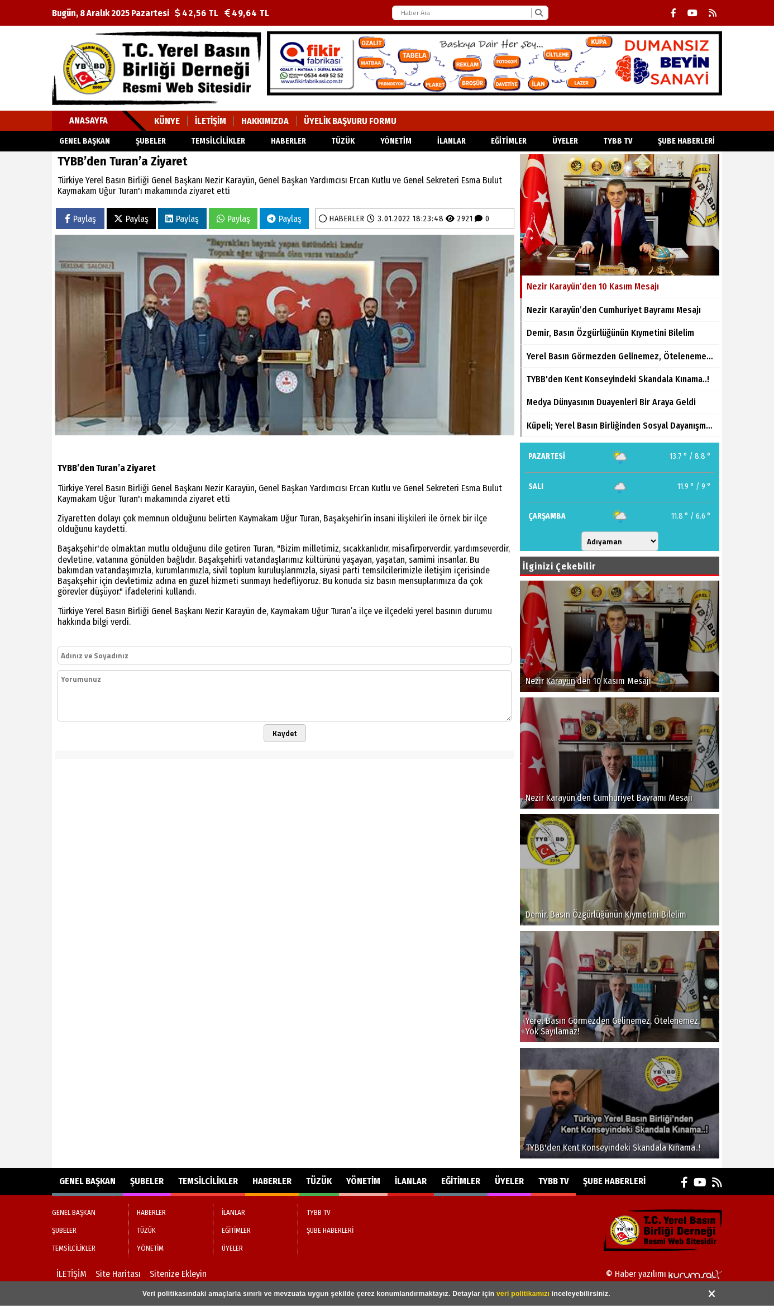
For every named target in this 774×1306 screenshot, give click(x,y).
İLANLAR (451, 141)
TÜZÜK (343, 141)
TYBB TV (617, 141)
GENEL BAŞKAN (84, 141)
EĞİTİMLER (509, 141)
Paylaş (80, 218)
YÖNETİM (396, 141)
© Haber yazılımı (664, 1274)
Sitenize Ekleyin (178, 1274)
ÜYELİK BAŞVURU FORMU (350, 121)
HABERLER (288, 141)
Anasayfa (88, 120)
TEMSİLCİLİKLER (218, 141)
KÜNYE (167, 121)
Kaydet (285, 733)
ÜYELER (565, 141)
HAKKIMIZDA (265, 121)
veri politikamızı (523, 1294)
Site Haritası (118, 1274)
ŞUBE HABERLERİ (686, 141)
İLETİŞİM (210, 121)
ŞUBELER (151, 141)
